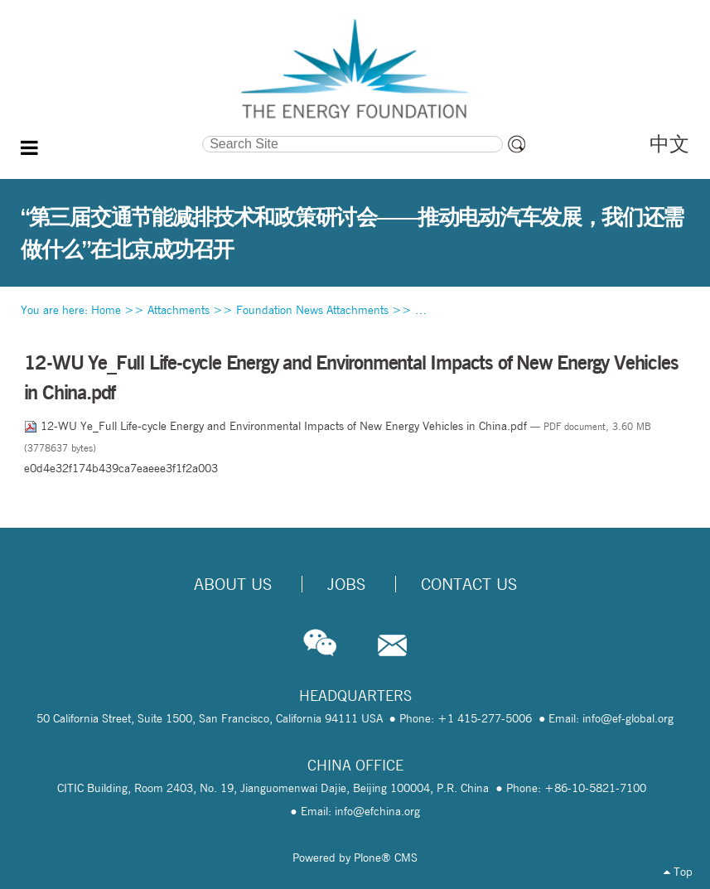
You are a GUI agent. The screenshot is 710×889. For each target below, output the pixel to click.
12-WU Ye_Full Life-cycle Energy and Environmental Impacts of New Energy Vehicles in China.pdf (277, 425)
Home (106, 309)
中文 (669, 144)
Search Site (112, 134)
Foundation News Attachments (312, 309)
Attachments (178, 309)
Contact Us (469, 584)
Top (678, 871)
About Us (233, 584)
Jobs (346, 584)
